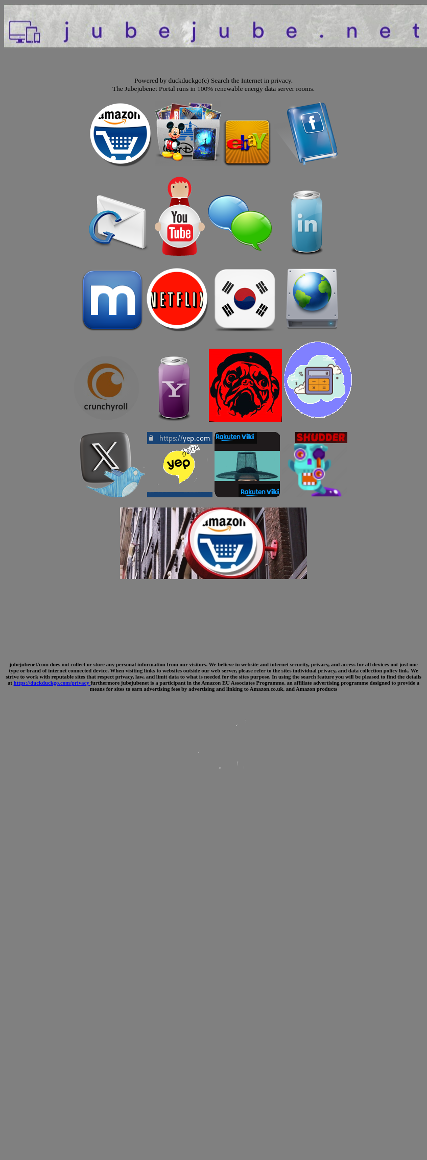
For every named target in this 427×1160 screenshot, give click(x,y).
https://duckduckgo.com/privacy (52, 683)
